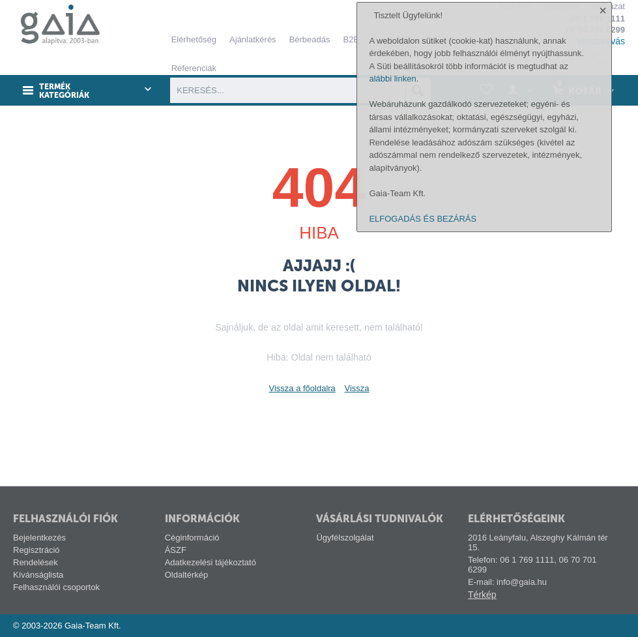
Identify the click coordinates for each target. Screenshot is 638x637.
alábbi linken (392, 479)
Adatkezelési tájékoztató (210, 562)
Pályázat (608, 6)
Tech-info (514, 6)
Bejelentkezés (39, 537)
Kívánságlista (38, 575)
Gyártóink (562, 6)
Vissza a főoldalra (301, 388)
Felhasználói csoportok (56, 587)
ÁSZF (175, 550)
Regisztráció (36, 550)
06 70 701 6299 (595, 30)
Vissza (356, 388)
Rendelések (35, 562)
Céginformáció (192, 537)
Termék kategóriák (64, 91)
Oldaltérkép (186, 575)
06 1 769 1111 (598, 18)
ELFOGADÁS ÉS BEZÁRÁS (422, 619)
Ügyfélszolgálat (344, 537)
